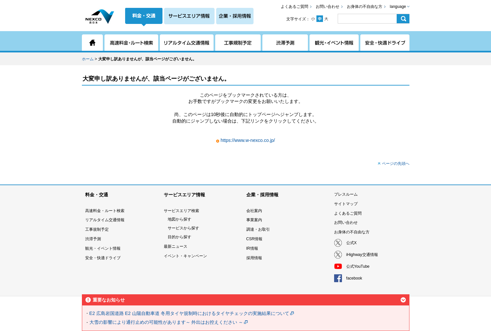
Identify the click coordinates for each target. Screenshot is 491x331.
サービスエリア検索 (181, 210)
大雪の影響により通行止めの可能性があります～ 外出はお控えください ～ (166, 322)
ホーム (88, 59)
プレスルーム (346, 194)
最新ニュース (175, 246)
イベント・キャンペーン (185, 256)
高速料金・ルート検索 (104, 210)
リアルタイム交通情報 (104, 220)
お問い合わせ (327, 6)
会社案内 (254, 210)
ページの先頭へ (395, 163)
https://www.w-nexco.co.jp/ (248, 140)
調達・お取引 (258, 229)
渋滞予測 (93, 239)
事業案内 (254, 220)
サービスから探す (183, 228)
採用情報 (254, 258)
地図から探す (179, 219)
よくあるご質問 (294, 6)
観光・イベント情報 (103, 248)
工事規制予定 (97, 229)
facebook (354, 278)
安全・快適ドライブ (103, 258)
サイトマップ (346, 204)
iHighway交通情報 (362, 254)
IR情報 (252, 248)
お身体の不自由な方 (364, 6)
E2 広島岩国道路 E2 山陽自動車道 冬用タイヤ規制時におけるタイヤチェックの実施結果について (189, 313)
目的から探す (179, 237)
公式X (351, 243)
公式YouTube (357, 266)
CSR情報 (254, 239)
